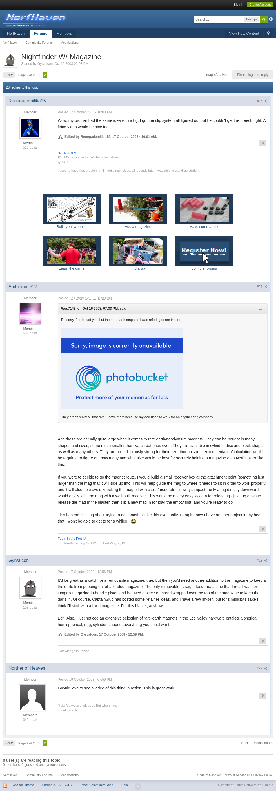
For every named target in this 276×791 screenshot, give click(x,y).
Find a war (138, 253)
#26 (262, 101)
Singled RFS (67, 153)
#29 (262, 668)
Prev (9, 74)
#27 (262, 287)
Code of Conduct (209, 775)
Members (64, 33)
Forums (40, 33)
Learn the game (72, 253)
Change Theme (23, 784)
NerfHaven (16, 33)
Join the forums (204, 253)
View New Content (244, 33)
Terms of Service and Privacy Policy (247, 775)
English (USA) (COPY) (58, 784)
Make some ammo (204, 211)
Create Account (260, 4)
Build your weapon (72, 211)
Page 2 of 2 (26, 75)
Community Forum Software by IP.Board (245, 784)
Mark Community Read (97, 784)
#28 (262, 561)
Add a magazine (138, 211)
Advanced (271, 19)
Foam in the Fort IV (72, 538)
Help (124, 784)
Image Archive (216, 75)
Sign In (238, 4)
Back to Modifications (257, 743)
